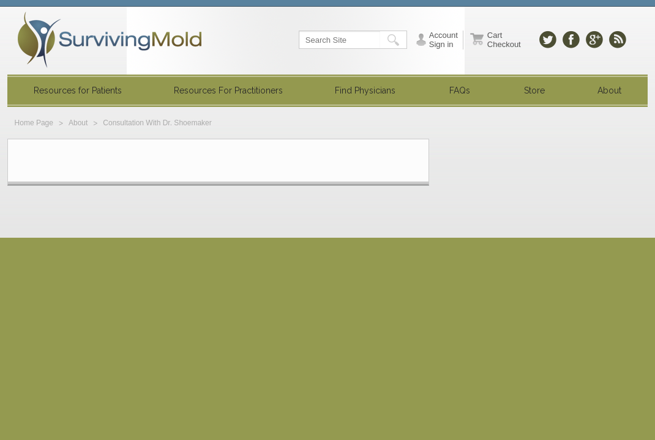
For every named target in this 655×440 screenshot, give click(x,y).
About (78, 123)
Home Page (34, 123)
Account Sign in (443, 40)
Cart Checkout (504, 40)
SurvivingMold (109, 40)
